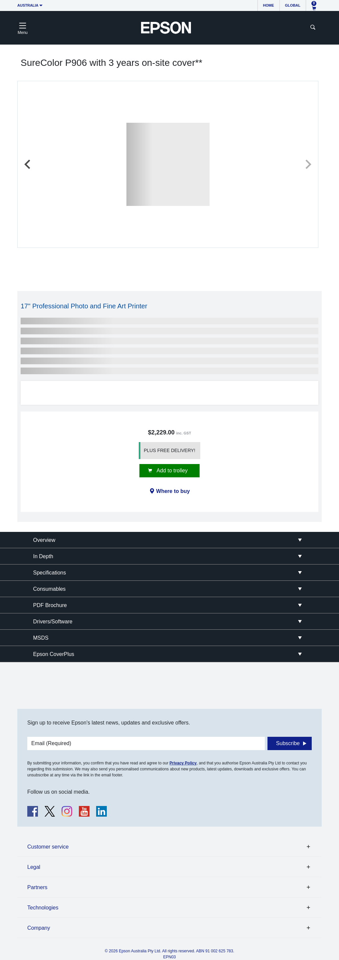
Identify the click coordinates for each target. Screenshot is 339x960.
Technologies (42, 907)
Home (268, 5)
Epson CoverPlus (54, 654)
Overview (44, 540)
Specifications (49, 572)
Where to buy (173, 491)
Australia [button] (28, 5)
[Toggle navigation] (22, 27)
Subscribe (288, 743)
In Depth (43, 556)
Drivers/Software (53, 621)
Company (38, 928)
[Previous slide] (28, 164)
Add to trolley (171, 470)
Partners (37, 887)
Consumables (49, 589)
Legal (33, 867)
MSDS (41, 638)
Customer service (48, 847)
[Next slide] (307, 164)
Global (292, 5)
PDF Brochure (50, 605)
